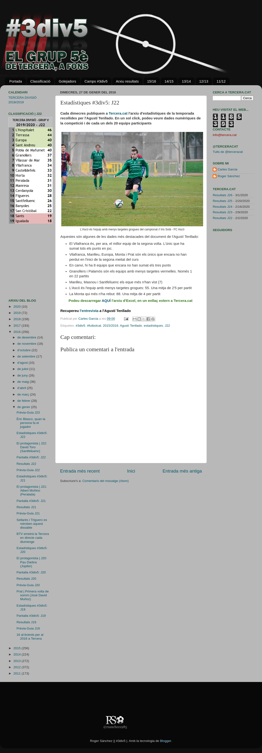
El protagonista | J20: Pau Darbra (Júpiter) (32, 562)
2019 (17, 313)
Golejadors (67, 81)
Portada (15, 81)
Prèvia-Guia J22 (28, 470)
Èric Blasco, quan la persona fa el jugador (31, 422)
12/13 (203, 81)
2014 (17, 654)
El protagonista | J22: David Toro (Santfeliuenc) (32, 447)
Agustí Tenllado (131, 325)
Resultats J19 (26, 622)
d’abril (22, 388)
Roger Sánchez (229, 176)
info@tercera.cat (225, 135)
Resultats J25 (222, 201)
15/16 (151, 81)
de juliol (23, 369)
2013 (17, 661)
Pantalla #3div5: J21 (31, 501)
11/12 (221, 81)
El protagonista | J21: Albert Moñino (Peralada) (32, 490)
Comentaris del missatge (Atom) (105, 481)
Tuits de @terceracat (228, 152)
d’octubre (24, 350)
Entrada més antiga (182, 471)
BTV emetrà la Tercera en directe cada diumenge (33, 537)
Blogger (165, 741)
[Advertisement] (22, 261)
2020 (17, 306)
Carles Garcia (88, 318)
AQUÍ (106, 301)
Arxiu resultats (127, 81)
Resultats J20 (26, 578)
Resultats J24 (222, 206)
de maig (23, 381)
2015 (17, 648)
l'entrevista (89, 311)
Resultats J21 (26, 507)
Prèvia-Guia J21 (28, 513)
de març (23, 394)
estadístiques (153, 325)
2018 (17, 319)
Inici (131, 471)
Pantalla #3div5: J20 (31, 572)
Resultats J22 (26, 464)
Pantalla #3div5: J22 (31, 457)
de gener (24, 407)
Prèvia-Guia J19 (28, 628)
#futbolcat (94, 325)
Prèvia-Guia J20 (28, 585)
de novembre (27, 343)
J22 (167, 325)
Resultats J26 (222, 195)
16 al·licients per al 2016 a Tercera (30, 636)
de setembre (26, 356)
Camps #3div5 (95, 81)
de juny (23, 375)
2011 (17, 673)
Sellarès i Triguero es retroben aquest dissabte (32, 523)
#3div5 (80, 325)
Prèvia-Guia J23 (28, 412)
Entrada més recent (80, 471)
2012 (17, 667)
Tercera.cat (118, 113)
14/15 (169, 81)
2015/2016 (110, 325)
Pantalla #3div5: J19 (31, 615)
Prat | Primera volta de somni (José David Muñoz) (33, 595)
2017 (17, 325)
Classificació (40, 81)
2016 (17, 332)
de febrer (24, 400)
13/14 (186, 81)
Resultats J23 (222, 212)
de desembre (27, 337)
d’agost (23, 362)
